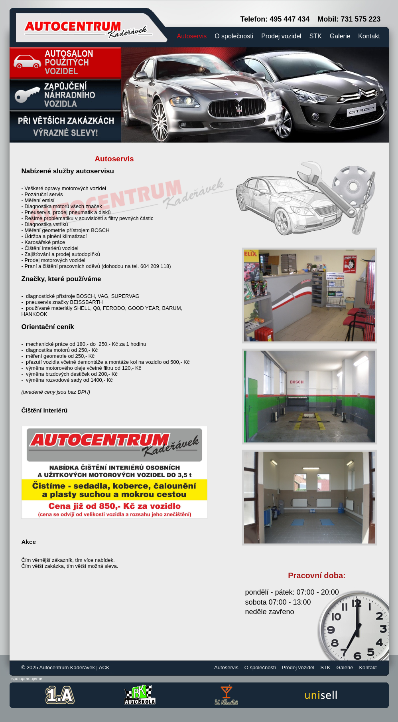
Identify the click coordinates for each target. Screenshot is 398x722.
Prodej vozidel (281, 36)
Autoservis (192, 36)
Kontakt (369, 36)
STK (315, 36)
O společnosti (234, 36)
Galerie (340, 36)
